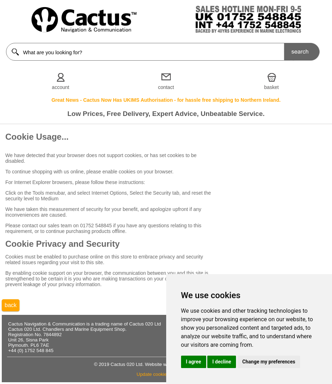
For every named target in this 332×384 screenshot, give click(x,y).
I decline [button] (221, 361)
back (11, 305)
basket (271, 87)
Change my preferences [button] (268, 361)
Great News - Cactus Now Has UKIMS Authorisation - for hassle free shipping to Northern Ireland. (166, 100)
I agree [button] (193, 361)
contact (166, 87)
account (60, 87)
